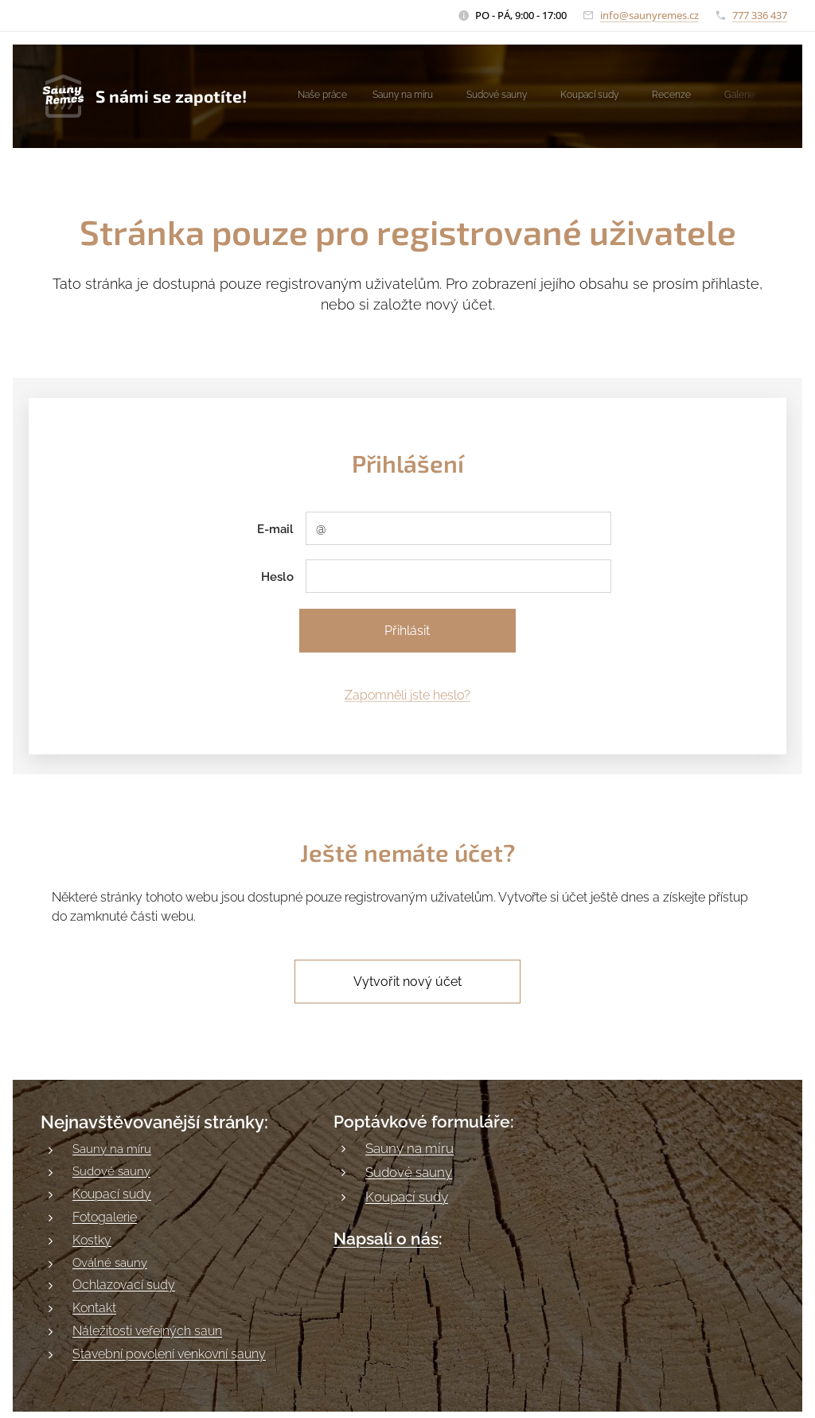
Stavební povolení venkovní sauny (169, 1354)
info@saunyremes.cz (649, 15)
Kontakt (94, 1307)
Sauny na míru (111, 1149)
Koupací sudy (111, 1193)
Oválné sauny (109, 1262)
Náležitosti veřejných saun (147, 1330)
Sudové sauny (111, 1171)
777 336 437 (759, 15)
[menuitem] (543, 96)
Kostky (91, 1239)
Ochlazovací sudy (123, 1284)
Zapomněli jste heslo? (407, 695)
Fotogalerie (104, 1216)
